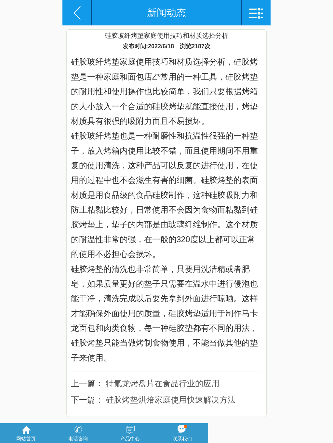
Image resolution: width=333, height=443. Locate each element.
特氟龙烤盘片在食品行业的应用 (163, 383)
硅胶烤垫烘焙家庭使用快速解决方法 (171, 399)
